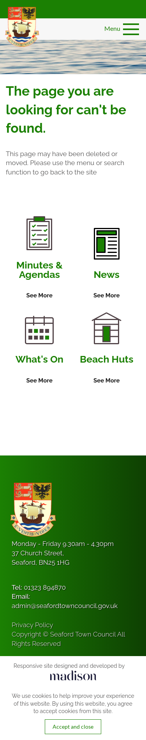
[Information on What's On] (39, 350)
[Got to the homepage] (21, 27)
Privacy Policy (32, 625)
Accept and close (73, 726)
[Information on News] (106, 264)
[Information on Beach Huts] (107, 348)
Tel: (39, 587)
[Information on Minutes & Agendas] (39, 258)
